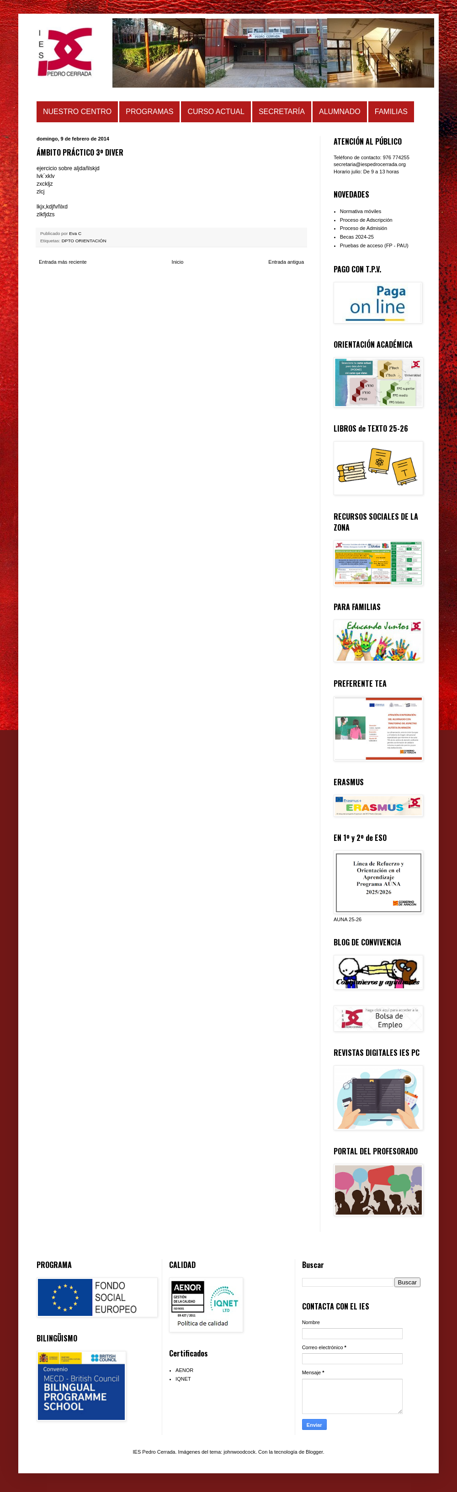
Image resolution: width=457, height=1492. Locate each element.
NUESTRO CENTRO (77, 111)
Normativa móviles (360, 211)
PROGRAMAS (149, 111)
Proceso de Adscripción (366, 220)
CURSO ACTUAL (215, 111)
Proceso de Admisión (363, 228)
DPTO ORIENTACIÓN (84, 240)
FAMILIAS (391, 111)
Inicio (178, 262)
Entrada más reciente (63, 262)
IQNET (183, 1379)
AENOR (184, 1370)
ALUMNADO (340, 111)
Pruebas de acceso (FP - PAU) (374, 245)
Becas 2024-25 (357, 237)
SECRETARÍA (282, 111)
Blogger (314, 1452)
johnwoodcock (239, 1452)
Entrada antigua (286, 262)
